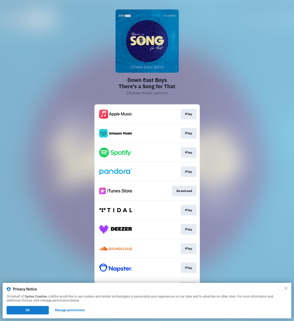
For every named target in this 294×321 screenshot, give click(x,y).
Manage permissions (70, 310)
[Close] (286, 288)
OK (28, 310)
